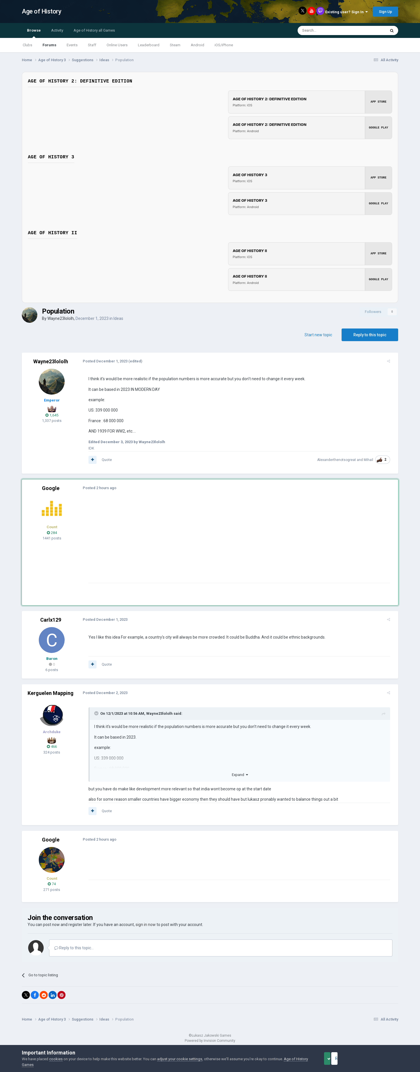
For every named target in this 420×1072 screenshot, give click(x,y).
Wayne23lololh (60, 318)
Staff (92, 45)
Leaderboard (148, 45)
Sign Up (385, 11)
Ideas (118, 318)
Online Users (117, 45)
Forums (49, 45)
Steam (175, 45)
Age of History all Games (94, 30)
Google (50, 488)
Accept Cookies (335, 1058)
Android (197, 45)
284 (52, 533)
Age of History (41, 11)
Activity (57, 30)
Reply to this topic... (74, 948)
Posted (101, 361)
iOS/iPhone (224, 45)
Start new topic (318, 335)
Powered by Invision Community (210, 1041)
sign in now (146, 924)
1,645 (51, 415)
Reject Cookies (378, 1058)
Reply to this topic (369, 335)
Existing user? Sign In (346, 12)
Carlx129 (50, 620)
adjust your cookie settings (179, 1059)
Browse (34, 33)
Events (72, 45)
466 (52, 746)
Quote (103, 460)
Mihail (372, 460)
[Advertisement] (189, 542)
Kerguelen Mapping (51, 693)
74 (52, 884)
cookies (56, 1059)
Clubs (27, 45)
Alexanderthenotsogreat (340, 460)
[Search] (328, 30)
